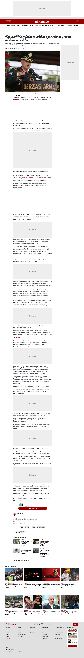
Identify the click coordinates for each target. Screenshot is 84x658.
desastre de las (33, 177)
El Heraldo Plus (42, 556)
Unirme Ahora (34, 508)
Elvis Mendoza (9, 47)
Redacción (22, 555)
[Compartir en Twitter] (21, 96)
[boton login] (77, 22)
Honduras (27, 527)
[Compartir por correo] (19, 96)
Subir (75, 624)
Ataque (21, 527)
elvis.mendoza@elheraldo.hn (19, 523)
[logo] (11, 624)
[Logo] (42, 22)
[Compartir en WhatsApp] (14, 96)
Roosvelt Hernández (41, 527)
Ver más (16, 522)
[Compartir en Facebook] (17, 96)
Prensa (33, 527)
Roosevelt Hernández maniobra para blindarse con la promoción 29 (30, 171)
